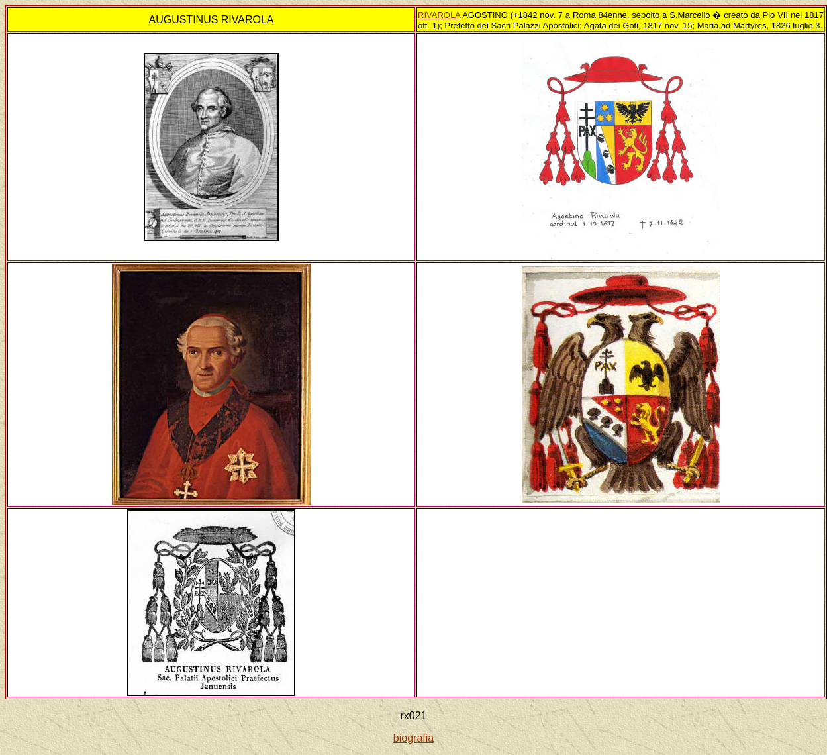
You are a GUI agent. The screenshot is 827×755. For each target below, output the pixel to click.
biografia (413, 738)
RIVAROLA (439, 15)
